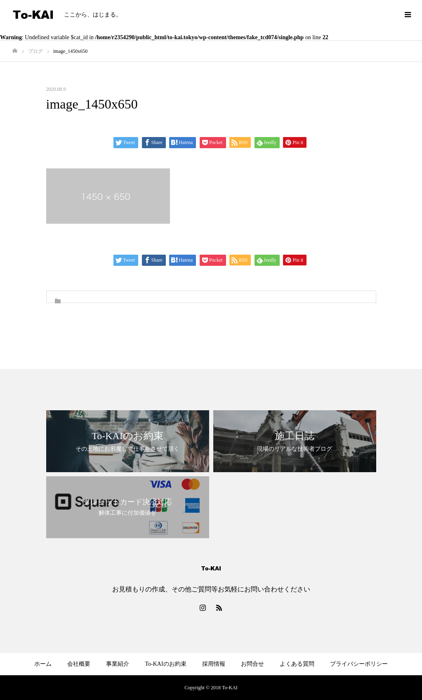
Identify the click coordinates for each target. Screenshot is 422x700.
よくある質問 (297, 664)
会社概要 (78, 664)
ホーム (43, 664)
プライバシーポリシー (359, 664)
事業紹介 (117, 664)
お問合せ (252, 664)
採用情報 (213, 664)
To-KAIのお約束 (165, 664)
